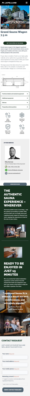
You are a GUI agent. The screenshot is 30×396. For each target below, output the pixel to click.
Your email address (10, 361)
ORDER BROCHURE (15, 184)
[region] (15, 17)
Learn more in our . (10, 384)
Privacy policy (15, 384)
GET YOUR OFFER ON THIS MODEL (15, 43)
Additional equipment (7, 98)
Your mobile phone (10, 369)
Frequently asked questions (9, 107)
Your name (8, 354)
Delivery (4, 102)
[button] (2, 14)
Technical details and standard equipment (13, 93)
